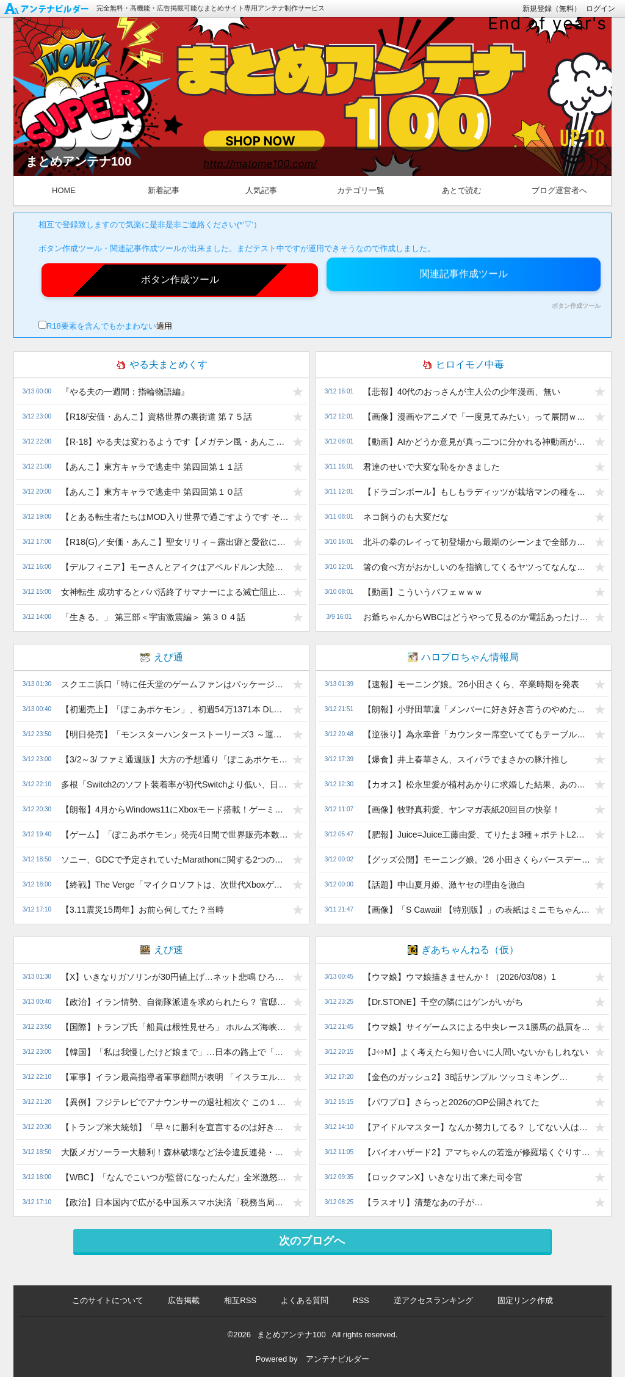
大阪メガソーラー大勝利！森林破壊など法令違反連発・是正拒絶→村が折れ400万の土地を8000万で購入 (175, 1152)
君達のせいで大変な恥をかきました (431, 467)
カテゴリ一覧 (361, 190)
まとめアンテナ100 (291, 1334)
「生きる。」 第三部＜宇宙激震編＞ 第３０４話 (153, 617)
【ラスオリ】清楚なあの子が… (423, 1202)
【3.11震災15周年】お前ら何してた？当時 (142, 910)
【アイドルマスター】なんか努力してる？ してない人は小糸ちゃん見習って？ (477, 1127)
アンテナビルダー (337, 1359)
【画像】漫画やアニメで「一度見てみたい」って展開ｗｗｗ (477, 417)
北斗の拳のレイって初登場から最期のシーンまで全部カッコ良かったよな (477, 542)
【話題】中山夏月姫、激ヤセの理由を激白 (444, 884)
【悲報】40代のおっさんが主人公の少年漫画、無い (462, 391)
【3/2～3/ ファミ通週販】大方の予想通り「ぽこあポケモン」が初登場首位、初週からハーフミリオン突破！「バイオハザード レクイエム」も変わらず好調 (175, 759)
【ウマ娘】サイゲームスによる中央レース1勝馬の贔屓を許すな (477, 1027)
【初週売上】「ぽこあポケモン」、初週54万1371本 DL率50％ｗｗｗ (175, 709)
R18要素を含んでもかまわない (97, 326)
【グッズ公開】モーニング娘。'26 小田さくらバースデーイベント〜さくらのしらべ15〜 (477, 859)
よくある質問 (304, 1300)
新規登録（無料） (551, 8)
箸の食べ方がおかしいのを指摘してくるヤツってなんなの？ (477, 567)
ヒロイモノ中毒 (463, 364)
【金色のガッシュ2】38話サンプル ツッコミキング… (465, 1077)
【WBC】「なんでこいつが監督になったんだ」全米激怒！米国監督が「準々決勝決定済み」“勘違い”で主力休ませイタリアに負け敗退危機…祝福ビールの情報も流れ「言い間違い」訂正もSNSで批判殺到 (175, 1177)
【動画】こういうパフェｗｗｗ (423, 592)
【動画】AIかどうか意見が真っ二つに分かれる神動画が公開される (477, 442)
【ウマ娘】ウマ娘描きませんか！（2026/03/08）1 (459, 977)
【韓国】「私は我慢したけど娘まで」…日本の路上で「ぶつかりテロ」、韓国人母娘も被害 (175, 1052)
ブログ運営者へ (559, 190)
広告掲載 (184, 1300)
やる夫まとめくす (162, 364)
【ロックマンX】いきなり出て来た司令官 (442, 1177)
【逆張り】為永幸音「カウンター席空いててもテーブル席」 (477, 734)
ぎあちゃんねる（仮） (463, 949)
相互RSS (240, 1300)
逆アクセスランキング (433, 1300)
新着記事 (163, 190)
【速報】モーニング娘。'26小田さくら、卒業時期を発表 (471, 684)
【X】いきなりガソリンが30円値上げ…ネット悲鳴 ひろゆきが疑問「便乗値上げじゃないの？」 (175, 977)
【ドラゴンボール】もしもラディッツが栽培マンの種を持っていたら (477, 492)
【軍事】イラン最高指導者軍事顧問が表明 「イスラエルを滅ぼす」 (175, 1077)
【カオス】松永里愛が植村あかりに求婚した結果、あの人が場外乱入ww (477, 784)
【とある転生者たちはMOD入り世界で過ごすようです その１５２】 (175, 517)
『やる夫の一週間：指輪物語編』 (125, 391)
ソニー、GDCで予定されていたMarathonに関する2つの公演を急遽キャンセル (175, 859)
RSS (361, 1300)
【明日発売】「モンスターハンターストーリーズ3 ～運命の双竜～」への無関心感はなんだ (175, 734)
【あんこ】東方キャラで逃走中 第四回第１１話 (152, 467)
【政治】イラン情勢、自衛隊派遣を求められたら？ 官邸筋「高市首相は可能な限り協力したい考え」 (175, 1002)
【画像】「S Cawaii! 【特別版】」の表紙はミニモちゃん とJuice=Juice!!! (477, 910)
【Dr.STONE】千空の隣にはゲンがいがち (443, 1002)
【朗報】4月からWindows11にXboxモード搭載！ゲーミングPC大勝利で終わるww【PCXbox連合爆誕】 (175, 809)
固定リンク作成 (525, 1300)
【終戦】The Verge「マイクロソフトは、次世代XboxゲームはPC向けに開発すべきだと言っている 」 (175, 884)
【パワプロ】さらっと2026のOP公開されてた (451, 1102)
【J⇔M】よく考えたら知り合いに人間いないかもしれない (475, 1052)
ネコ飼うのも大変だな (406, 517)
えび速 (161, 949)
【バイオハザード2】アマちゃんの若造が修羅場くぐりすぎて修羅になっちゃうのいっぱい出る (477, 1152)
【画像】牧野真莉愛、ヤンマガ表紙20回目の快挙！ (462, 809)
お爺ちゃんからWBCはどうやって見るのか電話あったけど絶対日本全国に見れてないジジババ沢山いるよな (477, 617)
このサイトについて (107, 1300)
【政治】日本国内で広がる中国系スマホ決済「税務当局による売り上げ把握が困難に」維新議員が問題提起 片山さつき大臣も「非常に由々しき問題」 (175, 1202)
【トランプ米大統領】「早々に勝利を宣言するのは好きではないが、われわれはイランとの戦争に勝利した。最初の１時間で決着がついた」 (175, 1127)
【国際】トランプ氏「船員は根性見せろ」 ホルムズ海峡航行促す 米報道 (175, 1027)
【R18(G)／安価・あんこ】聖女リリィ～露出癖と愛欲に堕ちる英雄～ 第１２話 (175, 542)
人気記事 (261, 190)
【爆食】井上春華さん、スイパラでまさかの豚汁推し (465, 759)
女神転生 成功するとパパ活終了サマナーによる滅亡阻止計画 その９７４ (175, 592)
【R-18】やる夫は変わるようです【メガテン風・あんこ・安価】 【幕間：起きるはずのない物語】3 (175, 442)
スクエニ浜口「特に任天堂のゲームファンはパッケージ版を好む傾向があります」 (175, 684)
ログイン (600, 8)
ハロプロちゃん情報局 (463, 657)
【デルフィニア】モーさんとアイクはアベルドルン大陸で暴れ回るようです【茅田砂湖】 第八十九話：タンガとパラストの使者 (175, 567)
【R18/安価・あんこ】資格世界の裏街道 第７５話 (156, 417)
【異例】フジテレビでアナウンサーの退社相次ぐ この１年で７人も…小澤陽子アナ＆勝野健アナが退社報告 (175, 1102)
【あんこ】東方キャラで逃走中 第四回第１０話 (152, 492)
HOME (64, 190)
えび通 (161, 657)
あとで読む (462, 190)
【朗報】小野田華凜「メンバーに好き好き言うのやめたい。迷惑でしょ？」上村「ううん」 (477, 709)
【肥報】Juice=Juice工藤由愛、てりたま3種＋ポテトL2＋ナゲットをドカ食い (477, 834)
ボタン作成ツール (576, 306)
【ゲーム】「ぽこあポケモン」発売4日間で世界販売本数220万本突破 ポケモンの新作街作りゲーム (175, 834)
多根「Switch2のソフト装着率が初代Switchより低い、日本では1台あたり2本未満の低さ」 (175, 784)
